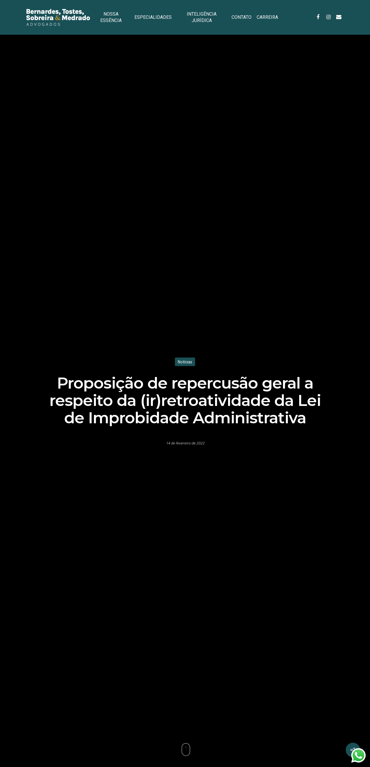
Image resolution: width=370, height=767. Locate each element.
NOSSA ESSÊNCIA (111, 17)
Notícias (185, 362)
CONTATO (241, 17)
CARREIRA (267, 17)
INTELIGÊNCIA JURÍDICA (202, 17)
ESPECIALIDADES (153, 17)
